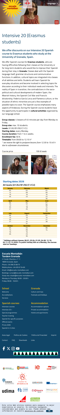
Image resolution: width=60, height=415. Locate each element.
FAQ (13, 340)
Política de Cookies (20, 335)
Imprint (53, 335)
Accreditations (7, 295)
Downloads (23, 340)
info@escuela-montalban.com (18, 270)
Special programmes (9, 312)
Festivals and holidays (39, 295)
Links (33, 340)
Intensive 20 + (7, 309)
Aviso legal (6, 335)
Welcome (5, 291)
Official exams (7, 322)
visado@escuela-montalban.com (22, 275)
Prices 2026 (6, 325)
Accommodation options (40, 306)
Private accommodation (39, 309)
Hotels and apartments (39, 312)
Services (5, 298)
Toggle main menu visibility (57, 21)
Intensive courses (8, 306)
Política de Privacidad (39, 335)
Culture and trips (37, 291)
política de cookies (34, 411)
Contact (5, 340)
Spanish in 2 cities (8, 328)
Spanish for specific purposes (12, 318)
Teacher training (8, 315)
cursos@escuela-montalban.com (21, 273)
